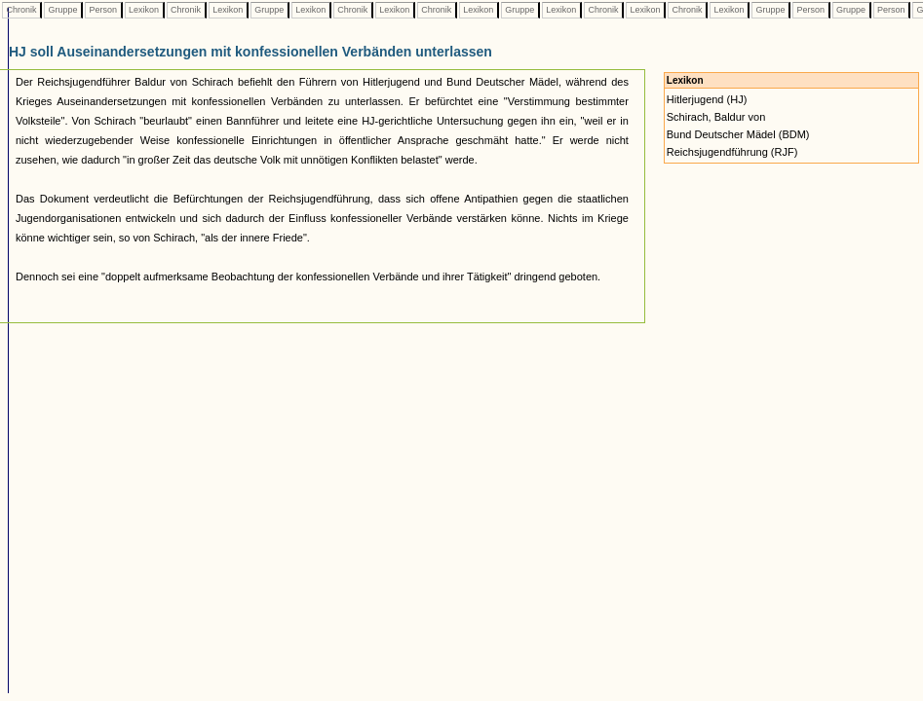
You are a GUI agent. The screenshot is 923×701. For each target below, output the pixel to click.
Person (103, 10)
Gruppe (63, 10)
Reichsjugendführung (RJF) (732, 152)
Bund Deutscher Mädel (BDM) (738, 134)
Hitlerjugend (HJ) (707, 99)
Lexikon (144, 10)
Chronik (21, 10)
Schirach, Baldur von (716, 117)
